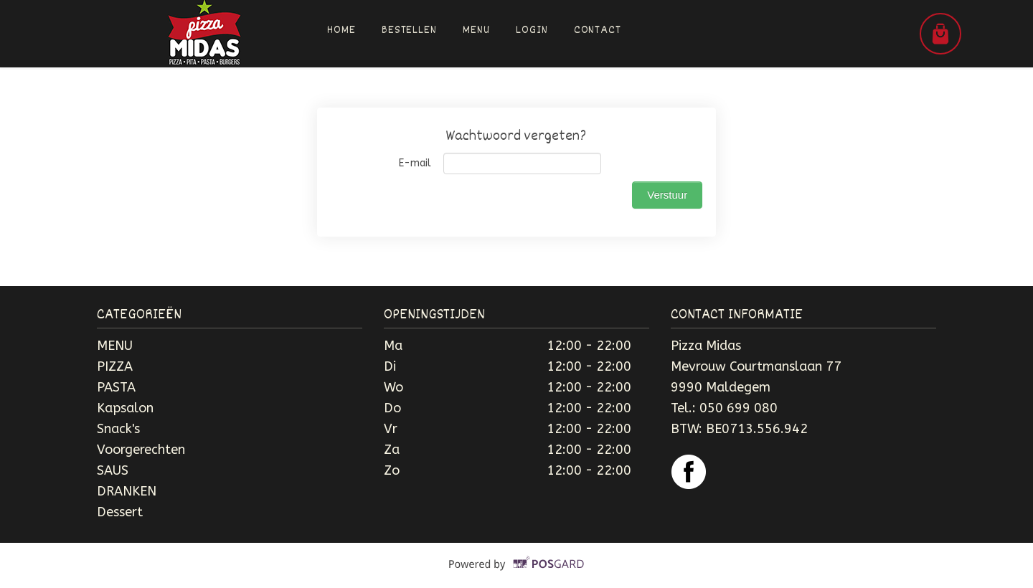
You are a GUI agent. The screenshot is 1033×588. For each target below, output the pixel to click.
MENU (115, 346)
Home (341, 30)
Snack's (118, 429)
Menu (476, 30)
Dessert (120, 512)
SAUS (112, 470)
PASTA (116, 387)
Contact (597, 30)
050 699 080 (738, 408)
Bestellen (409, 30)
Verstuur (667, 195)
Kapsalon (125, 408)
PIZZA (115, 366)
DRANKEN (126, 491)
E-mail (415, 163)
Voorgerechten (141, 449)
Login (532, 30)
